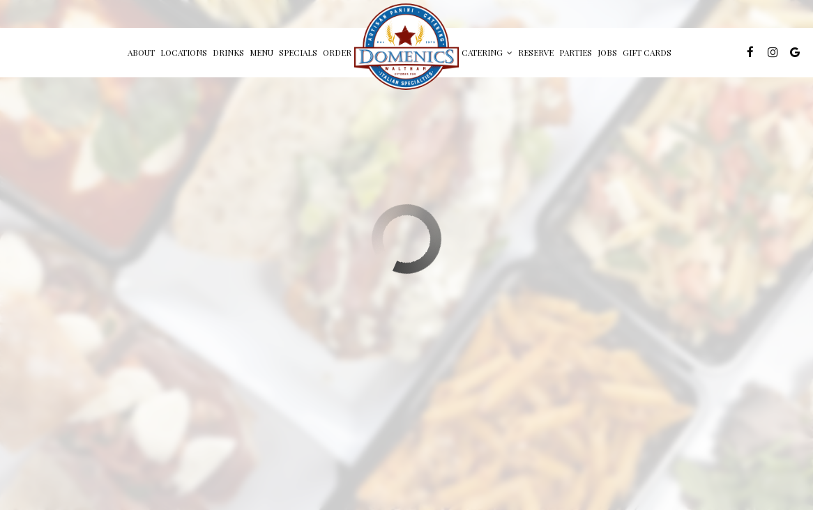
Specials (298, 52)
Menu (261, 52)
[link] (406, 46)
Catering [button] (487, 52)
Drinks (228, 52)
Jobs (607, 52)
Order (337, 52)
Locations (183, 52)
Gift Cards (647, 52)
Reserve (536, 52)
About (141, 52)
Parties (575, 52)
